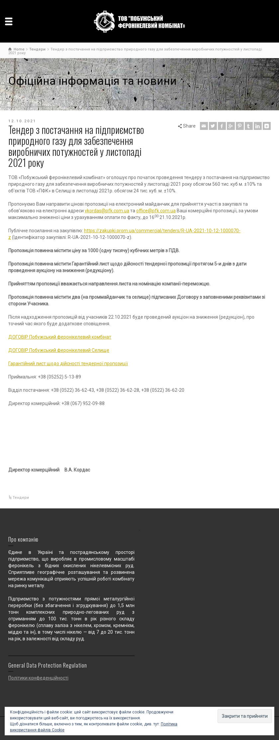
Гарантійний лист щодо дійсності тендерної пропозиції (68, 363)
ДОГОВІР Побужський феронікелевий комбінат (59, 337)
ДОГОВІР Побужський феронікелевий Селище (58, 350)
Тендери (21, 497)
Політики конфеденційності (38, 678)
